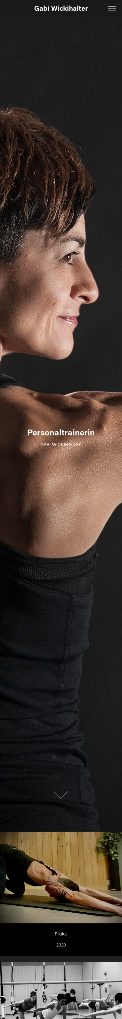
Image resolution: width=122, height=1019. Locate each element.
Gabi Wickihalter (61, 8)
